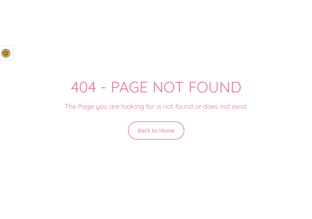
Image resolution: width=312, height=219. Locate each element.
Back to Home (156, 130)
